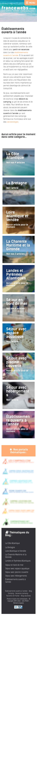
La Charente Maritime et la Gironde (15, 555)
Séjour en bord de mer (14, 565)
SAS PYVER (25, 601)
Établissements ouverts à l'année (15, 580)
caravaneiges (12, 122)
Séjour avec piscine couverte (16, 572)
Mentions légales (18, 603)
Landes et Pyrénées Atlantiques (17, 560)
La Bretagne (10, 547)
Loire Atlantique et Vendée (15, 551)
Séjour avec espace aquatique (17, 568)
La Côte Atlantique (12, 543)
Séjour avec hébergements (16, 575)
